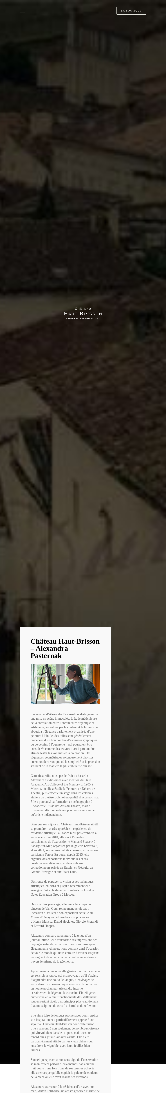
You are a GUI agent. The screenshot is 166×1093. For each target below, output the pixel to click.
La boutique (131, 10)
